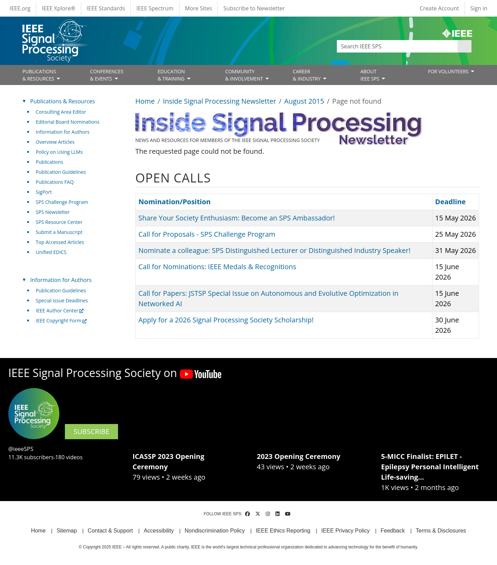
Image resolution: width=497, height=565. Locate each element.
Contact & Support (110, 531)
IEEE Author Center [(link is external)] (60, 310)
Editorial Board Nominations (68, 122)
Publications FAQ (55, 182)
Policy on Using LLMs (59, 152)
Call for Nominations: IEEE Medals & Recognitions (217, 266)
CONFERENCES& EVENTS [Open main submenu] (107, 75)
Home (145, 101)
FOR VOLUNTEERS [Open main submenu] (449, 71)
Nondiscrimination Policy (215, 531)
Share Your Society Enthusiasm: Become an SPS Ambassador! (236, 218)
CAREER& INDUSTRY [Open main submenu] (307, 75)
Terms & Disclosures (441, 531)
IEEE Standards (106, 8)
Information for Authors (63, 132)
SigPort (44, 192)
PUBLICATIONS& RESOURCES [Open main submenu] (39, 75)
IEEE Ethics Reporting (283, 531)
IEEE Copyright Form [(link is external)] (61, 320)
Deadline (450, 201)
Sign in (478, 8)
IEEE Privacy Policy (345, 531)
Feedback (393, 531)
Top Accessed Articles (60, 242)
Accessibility (159, 531)
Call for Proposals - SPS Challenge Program (206, 234)
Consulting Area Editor (61, 112)
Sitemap (67, 531)
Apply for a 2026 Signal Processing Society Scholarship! (225, 319)
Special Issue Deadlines (62, 300)
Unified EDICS (51, 252)
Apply (464, 46)
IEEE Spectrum (154, 8)
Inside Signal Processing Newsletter (219, 101)
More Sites (198, 8)
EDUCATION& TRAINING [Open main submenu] (172, 75)
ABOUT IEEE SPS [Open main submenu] (370, 75)
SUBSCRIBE (91, 431)
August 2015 (304, 101)
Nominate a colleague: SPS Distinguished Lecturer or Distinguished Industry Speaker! (274, 250)
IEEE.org (20, 8)
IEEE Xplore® (58, 8)
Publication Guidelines (61, 172)
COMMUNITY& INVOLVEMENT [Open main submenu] (244, 75)
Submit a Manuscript (59, 232)
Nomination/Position (174, 201)
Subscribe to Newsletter (254, 8)
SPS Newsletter (53, 212)
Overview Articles (55, 142)
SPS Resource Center (59, 222)
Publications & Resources (62, 101)
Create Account (439, 8)
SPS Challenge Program (62, 202)
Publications (49, 162)
